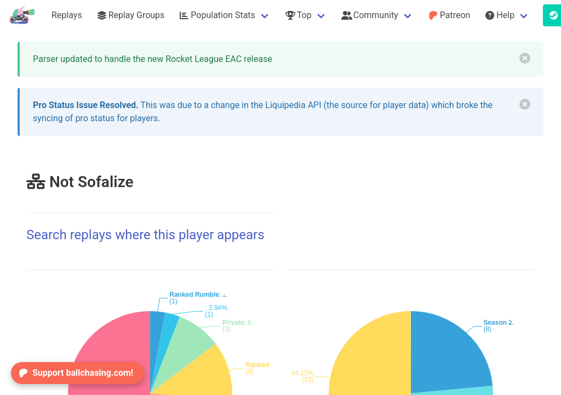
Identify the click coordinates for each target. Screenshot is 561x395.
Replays (66, 15)
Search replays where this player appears (145, 234)
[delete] (524, 58)
